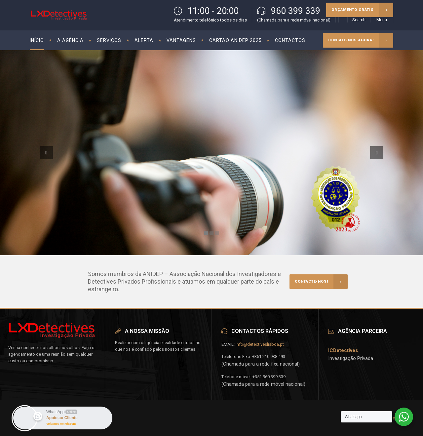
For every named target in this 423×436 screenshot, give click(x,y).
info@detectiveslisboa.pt (260, 344)
